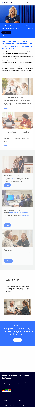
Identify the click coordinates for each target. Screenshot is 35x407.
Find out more (6, 32)
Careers (20, 400)
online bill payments (26, 215)
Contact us (17, 340)
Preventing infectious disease (8, 405)
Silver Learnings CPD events (13, 254)
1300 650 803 (14, 178)
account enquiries (13, 212)
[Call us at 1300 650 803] (29, 2)
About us (4, 398)
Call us (7, 185)
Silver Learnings (22, 405)
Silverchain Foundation (23, 403)
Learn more (7, 108)
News (20, 398)
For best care (17, 325)
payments (19, 212)
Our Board (5, 400)
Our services (5, 403)
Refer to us (8, 260)
